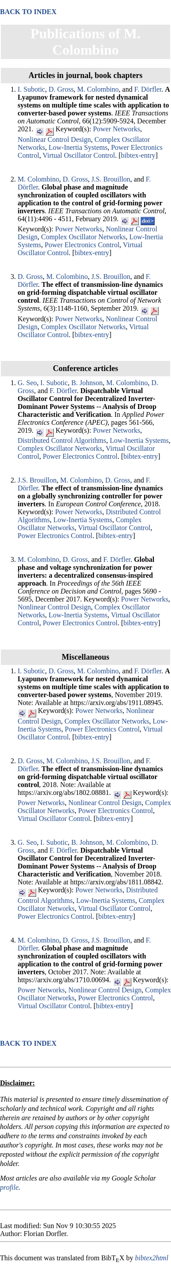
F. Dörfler (147, 89)
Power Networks (116, 129)
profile (9, 1187)
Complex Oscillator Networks (83, 237)
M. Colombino (98, 89)
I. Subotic (31, 89)
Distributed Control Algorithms (62, 440)
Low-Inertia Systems (78, 147)
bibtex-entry (138, 155)
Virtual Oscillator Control (79, 155)
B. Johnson (87, 382)
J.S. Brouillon (110, 179)
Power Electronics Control (82, 245)
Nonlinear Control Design (54, 139)
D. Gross (61, 89)
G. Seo (27, 382)
